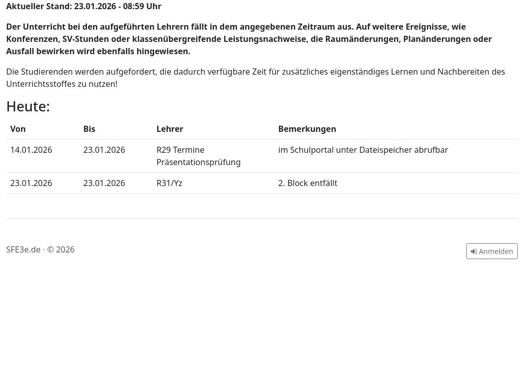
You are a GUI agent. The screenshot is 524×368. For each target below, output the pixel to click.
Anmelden (492, 251)
